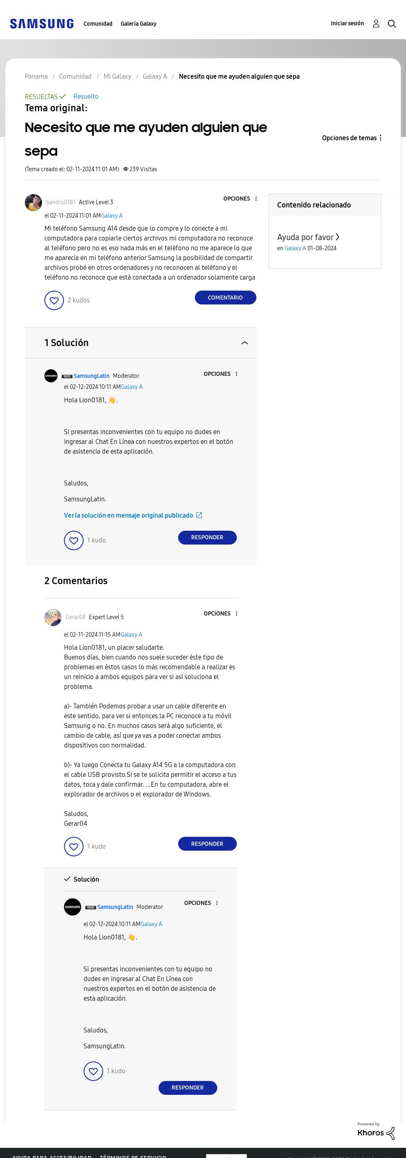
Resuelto (86, 96)
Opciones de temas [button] (349, 138)
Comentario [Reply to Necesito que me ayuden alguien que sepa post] (225, 297)
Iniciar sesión (347, 23)
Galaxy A (112, 215)
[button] (242, 199)
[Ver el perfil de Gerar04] (76, 617)
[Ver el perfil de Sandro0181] (60, 202)
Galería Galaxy (139, 23)
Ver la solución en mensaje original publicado (128, 515)
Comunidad (98, 23)
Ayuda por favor (305, 237)
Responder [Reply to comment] (207, 537)
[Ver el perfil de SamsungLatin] (92, 376)
